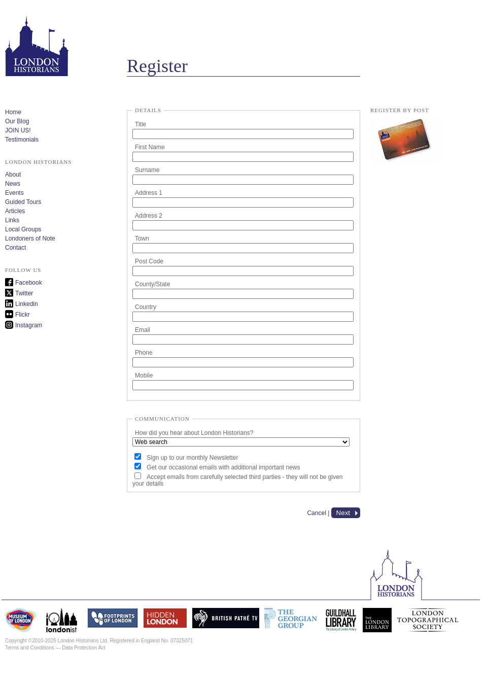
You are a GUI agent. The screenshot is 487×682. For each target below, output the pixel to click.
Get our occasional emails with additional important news (223, 467)
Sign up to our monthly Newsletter (192, 457)
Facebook (28, 282)
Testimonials (22, 139)
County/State (152, 284)
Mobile (144, 375)
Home (13, 112)
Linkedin (26, 304)
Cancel (316, 513)
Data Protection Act (84, 648)
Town (142, 238)
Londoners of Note (30, 238)
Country (145, 307)
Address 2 (148, 216)
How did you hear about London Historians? (194, 433)
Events (14, 192)
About (13, 174)
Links (12, 220)
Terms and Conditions (29, 648)
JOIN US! (18, 130)
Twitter (24, 293)
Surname (147, 170)
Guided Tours (23, 202)
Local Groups (23, 229)
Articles (15, 211)
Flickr (22, 314)
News (12, 183)
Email (142, 330)
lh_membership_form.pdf (405, 141)
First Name (150, 147)
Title (140, 124)
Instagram (28, 325)
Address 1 (148, 193)
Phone (144, 353)
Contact (15, 247)
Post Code (149, 261)
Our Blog (17, 121)
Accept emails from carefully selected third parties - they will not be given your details (237, 480)
